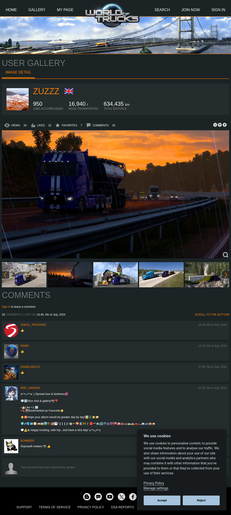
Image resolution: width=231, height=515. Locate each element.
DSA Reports (122, 507)
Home (11, 10)
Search (162, 10)
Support (24, 507)
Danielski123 (30, 367)
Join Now (190, 10)
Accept (162, 500)
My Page (65, 10)
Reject (201, 500)
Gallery (37, 10)
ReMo (25, 345)
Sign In (218, 10)
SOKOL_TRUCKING (33, 324)
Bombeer (27, 440)
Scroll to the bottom (212, 314)
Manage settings (156, 488)
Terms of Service (54, 507)
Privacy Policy (91, 507)
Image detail (18, 72)
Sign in (6, 306)
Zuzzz (46, 91)
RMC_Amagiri (30, 388)
